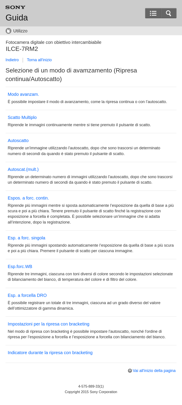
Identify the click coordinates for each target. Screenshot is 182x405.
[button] (168, 13)
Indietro (12, 60)
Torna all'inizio (39, 60)
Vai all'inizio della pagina (154, 370)
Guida (17, 17)
